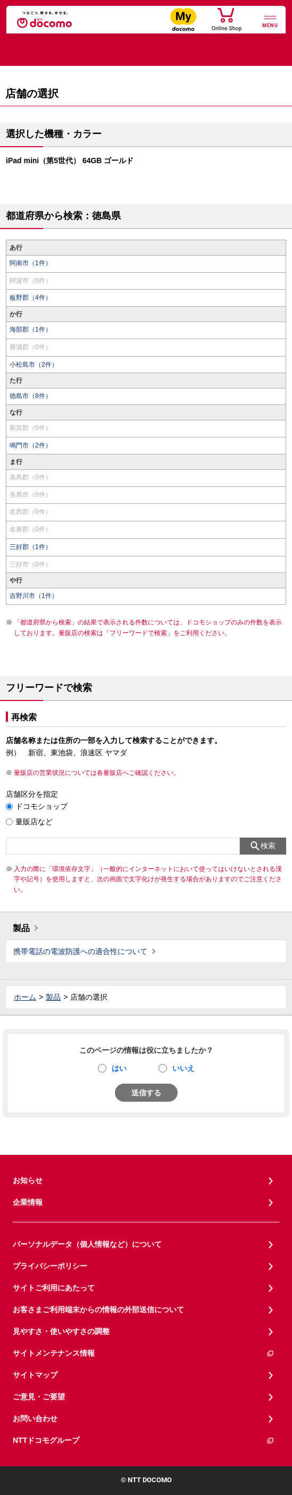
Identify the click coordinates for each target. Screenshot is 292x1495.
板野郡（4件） (31, 297)
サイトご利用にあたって (54, 1287)
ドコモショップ (41, 806)
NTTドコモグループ (143, 1440)
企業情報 (28, 1202)
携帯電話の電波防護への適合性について (80, 951)
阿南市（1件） (31, 263)
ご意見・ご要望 (39, 1396)
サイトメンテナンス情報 (143, 1353)
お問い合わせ (35, 1418)
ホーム (25, 997)
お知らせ (28, 1180)
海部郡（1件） (31, 329)
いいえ (183, 1068)
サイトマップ (35, 1375)
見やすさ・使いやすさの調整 (61, 1331)
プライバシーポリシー (50, 1266)
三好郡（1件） (31, 547)
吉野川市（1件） (34, 595)
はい (119, 1068)
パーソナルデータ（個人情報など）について (87, 1244)
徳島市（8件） (31, 396)
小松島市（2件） (34, 364)
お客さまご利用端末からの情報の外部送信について (98, 1309)
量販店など (34, 821)
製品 (21, 928)
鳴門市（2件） (31, 445)
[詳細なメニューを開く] (270, 20)
